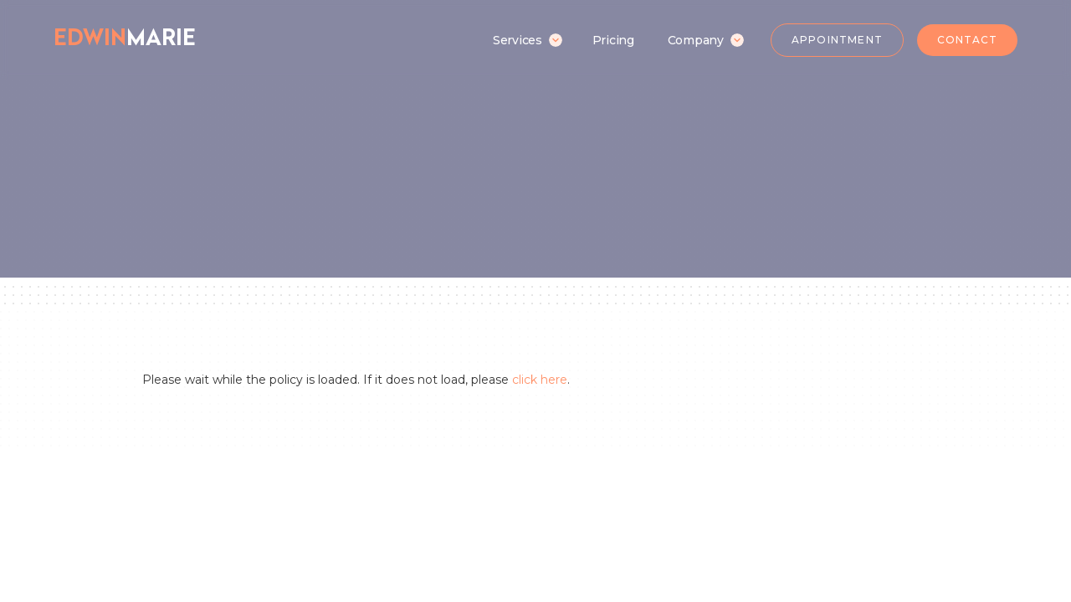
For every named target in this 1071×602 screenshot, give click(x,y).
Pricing (613, 40)
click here (539, 379)
